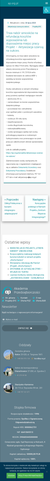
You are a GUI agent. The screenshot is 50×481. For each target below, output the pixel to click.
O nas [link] (37, 298)
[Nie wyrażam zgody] (46, 471)
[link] (46, 10)
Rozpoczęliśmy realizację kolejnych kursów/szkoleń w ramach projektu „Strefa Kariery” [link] (25, 267)
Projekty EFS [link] (34, 64)
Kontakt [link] (22, 298)
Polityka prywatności (30, 476)
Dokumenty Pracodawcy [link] (24, 134)
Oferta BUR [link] (39, 301)
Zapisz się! (23, 328)
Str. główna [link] (8, 298)
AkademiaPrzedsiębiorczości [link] (27, 290)
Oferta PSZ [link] (24, 301)
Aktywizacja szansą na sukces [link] (25, 64)
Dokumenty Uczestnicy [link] (29, 133)
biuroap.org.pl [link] (39, 359)
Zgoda (11, 476)
